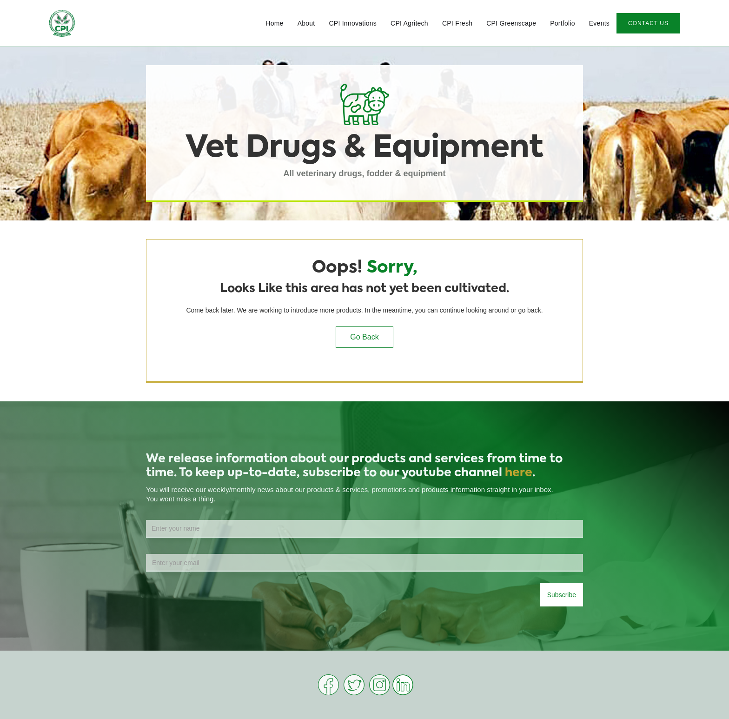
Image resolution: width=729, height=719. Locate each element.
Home (274, 23)
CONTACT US (648, 23)
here (518, 473)
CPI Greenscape (511, 23)
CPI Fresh (457, 23)
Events (599, 23)
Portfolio (562, 23)
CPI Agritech (409, 23)
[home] (62, 23)
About (306, 23)
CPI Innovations (353, 23)
